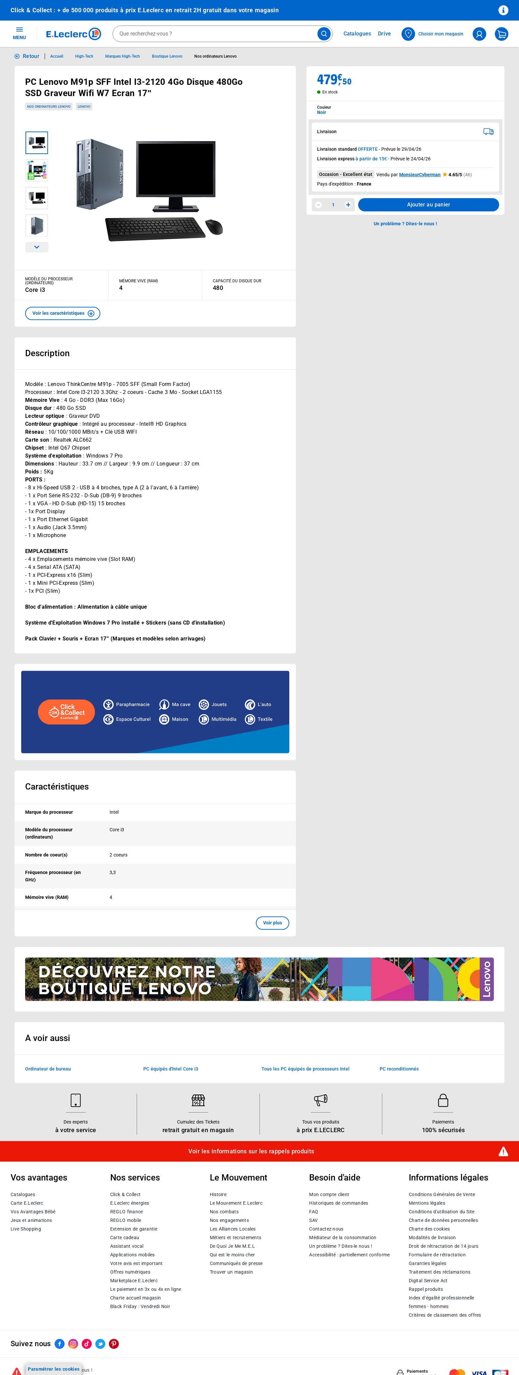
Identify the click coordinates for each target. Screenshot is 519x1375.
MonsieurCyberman (420, 174)
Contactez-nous (326, 1229)
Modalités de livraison (432, 1237)
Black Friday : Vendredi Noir (140, 1306)
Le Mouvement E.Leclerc (236, 1203)
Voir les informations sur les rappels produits (251, 1151)
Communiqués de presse (236, 1263)
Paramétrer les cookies (53, 1369)
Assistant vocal (126, 1246)
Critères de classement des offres (445, 1315)
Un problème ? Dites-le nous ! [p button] (405, 223)
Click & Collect (125, 1194)
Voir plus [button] (272, 922)
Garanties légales (427, 1263)
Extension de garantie (133, 1229)
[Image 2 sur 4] (36, 170)
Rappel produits (426, 1289)
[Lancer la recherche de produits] (324, 33)
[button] (62, 313)
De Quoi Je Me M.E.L (232, 1246)
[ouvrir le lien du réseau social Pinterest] (114, 1344)
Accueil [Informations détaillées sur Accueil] (56, 56)
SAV (313, 1220)
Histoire (218, 1194)
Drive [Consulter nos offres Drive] (385, 33)
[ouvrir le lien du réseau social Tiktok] (87, 1344)
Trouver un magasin (231, 1272)
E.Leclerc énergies (129, 1203)
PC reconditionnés (399, 1068)
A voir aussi (47, 1038)
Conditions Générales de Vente (442, 1194)
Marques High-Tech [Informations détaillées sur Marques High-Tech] (122, 56)
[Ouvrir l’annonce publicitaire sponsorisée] (155, 712)
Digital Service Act (428, 1280)
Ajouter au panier (428, 204)
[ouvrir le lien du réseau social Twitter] (100, 1344)
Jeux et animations (31, 1220)
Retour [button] (31, 56)
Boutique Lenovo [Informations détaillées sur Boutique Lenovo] (167, 56)
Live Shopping (26, 1229)
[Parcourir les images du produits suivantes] (36, 247)
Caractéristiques (57, 786)
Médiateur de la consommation (342, 1237)
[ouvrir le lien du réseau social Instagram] (73, 1344)
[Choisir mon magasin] (432, 34)
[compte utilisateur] (479, 34)
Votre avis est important (136, 1263)
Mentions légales (427, 1203)
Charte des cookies (429, 1229)
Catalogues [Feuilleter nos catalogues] (357, 33)
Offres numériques (130, 1272)
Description (47, 353)
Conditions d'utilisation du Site (441, 1211)
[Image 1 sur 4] (36, 143)
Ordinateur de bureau (48, 1068)
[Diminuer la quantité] (318, 204)
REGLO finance (126, 1211)
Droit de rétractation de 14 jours (443, 1246)
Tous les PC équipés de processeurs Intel (305, 1068)
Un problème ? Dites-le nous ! (340, 1246)
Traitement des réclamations (439, 1272)
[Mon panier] (501, 34)
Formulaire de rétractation (437, 1254)
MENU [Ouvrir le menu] (19, 33)
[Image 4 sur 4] (36, 225)
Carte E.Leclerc (27, 1203)
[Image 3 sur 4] (36, 198)
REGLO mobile (125, 1220)
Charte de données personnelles (443, 1220)
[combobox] (223, 34)
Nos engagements (229, 1220)
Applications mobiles (132, 1254)
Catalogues (23, 1194)
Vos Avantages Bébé (33, 1211)
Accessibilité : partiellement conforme (349, 1254)
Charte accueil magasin (135, 1297)
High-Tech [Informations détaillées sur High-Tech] (84, 56)
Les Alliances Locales (233, 1229)
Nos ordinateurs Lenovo (49, 106)
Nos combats (224, 1211)
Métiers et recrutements (235, 1237)
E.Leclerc (134, 1280)
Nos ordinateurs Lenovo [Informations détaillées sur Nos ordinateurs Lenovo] (215, 56)
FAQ (313, 1211)
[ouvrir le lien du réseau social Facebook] (60, 1344)
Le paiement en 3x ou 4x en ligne (145, 1289)
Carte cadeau (124, 1237)
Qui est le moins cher (232, 1254)
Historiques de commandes (338, 1203)
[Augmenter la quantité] (348, 204)
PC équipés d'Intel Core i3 (170, 1068)
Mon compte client (329, 1194)
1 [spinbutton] (333, 204)
